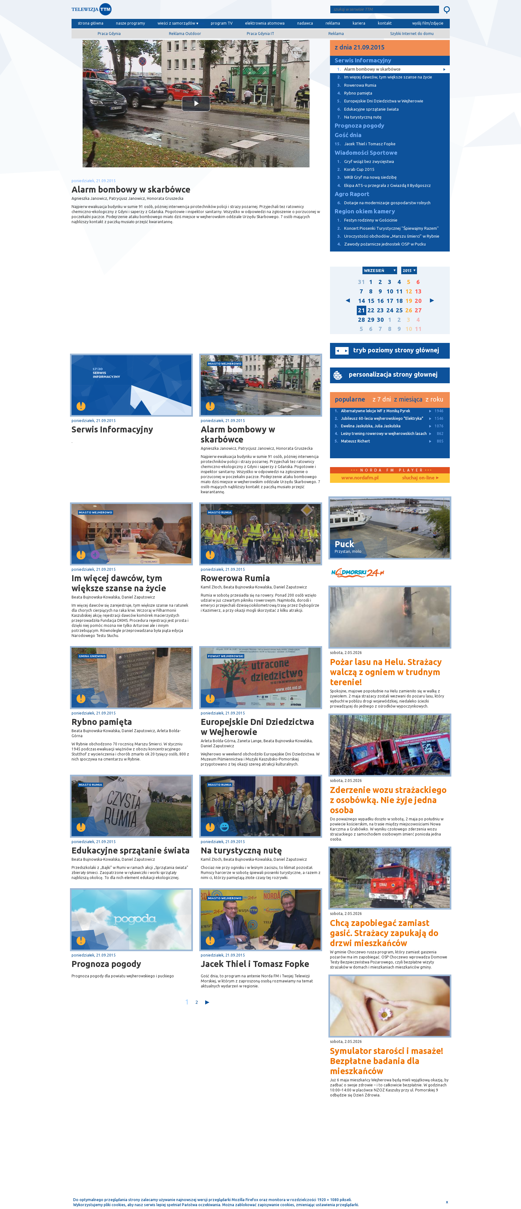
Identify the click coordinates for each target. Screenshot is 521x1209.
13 (418, 291)
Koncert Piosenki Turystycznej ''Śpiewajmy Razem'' (384, 228)
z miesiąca (408, 399)
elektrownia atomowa (265, 23)
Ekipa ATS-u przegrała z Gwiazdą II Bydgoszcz (380, 185)
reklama (333, 23)
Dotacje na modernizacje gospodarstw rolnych (380, 203)
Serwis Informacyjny (112, 429)
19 (408, 301)
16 (380, 301)
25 (399, 310)
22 (371, 310)
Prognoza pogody (106, 964)
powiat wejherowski (225, 656)
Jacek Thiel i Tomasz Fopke (255, 964)
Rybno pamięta (102, 721)
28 (361, 319)
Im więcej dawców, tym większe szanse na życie (119, 583)
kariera (359, 23)
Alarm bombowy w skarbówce (238, 434)
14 (361, 301)
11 (399, 291)
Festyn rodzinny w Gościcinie (363, 220)
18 (399, 301)
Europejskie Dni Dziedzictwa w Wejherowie (257, 727)
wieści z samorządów (176, 23)
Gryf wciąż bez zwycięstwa (362, 161)
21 (361, 310)
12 (408, 291)
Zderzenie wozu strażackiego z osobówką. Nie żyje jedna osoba (388, 800)
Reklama (336, 34)
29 (371, 319)
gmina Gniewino (92, 656)
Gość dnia (348, 135)
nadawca (305, 23)
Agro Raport (352, 194)
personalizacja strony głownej (393, 374)
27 (418, 310)
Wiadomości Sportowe (366, 152)
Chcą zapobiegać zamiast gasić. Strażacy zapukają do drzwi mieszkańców (384, 933)
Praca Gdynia (109, 34)
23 (380, 310)
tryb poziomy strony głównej (396, 350)
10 (389, 291)
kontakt (385, 23)
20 (418, 301)
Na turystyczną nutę (241, 850)
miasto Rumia (219, 512)
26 (408, 310)
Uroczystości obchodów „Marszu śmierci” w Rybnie (384, 236)
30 (380, 319)
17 (389, 301)
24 (389, 310)
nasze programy (130, 23)
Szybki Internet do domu (412, 34)
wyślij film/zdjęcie (427, 23)
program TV (222, 23)
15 (371, 301)
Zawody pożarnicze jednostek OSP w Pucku (378, 244)
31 (361, 282)
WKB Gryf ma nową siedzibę (363, 177)
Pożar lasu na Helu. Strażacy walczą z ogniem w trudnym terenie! (386, 672)
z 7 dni (382, 399)
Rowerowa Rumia (235, 578)
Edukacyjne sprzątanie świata (131, 850)
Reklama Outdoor (185, 34)
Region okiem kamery (365, 211)
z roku (434, 399)
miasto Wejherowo (224, 363)
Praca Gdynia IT (260, 34)
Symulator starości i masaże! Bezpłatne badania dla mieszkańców (386, 1061)
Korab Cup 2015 (352, 169)
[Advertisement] (134, 303)
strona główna (90, 23)
